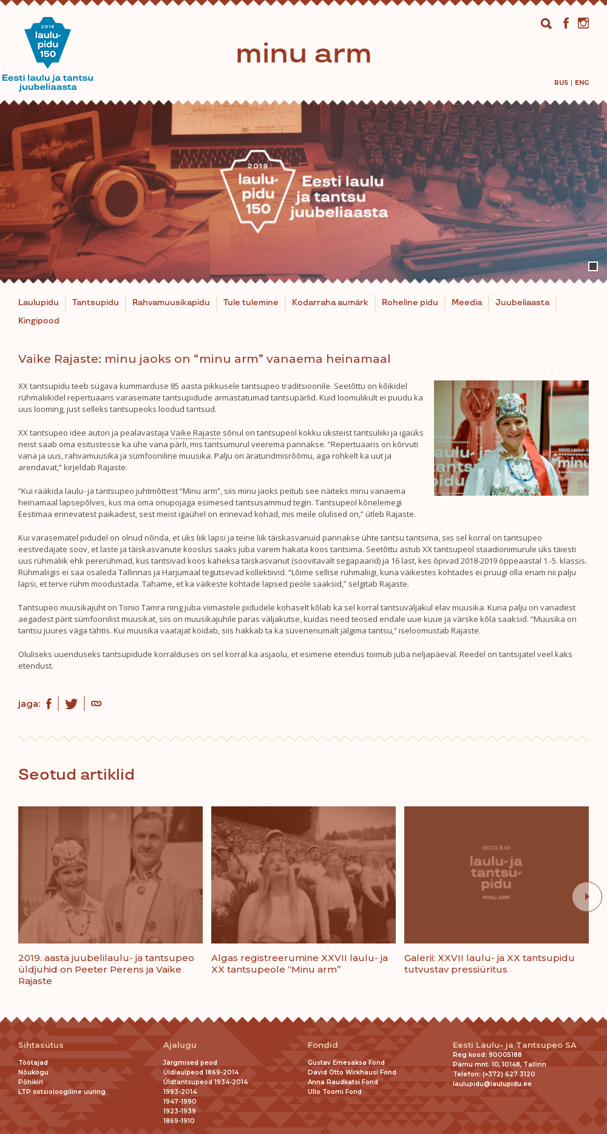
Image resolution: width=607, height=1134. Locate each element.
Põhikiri (30, 1082)
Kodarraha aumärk (330, 303)
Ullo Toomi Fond (335, 1092)
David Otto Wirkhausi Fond (352, 1072)
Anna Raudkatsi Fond (343, 1082)
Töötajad (33, 1063)
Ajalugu (180, 1045)
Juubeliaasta (522, 303)
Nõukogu (33, 1072)
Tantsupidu (95, 303)
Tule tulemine (251, 303)
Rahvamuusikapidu (171, 303)
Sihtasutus (41, 1045)
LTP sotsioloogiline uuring (62, 1092)
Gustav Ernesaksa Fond (346, 1063)
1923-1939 (179, 1111)
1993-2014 (180, 1092)
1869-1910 (179, 1121)
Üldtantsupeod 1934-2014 (205, 1082)
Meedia (467, 303)
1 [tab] (593, 266)
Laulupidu (38, 303)
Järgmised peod (190, 1063)
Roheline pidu (410, 303)
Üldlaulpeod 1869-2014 (201, 1072)
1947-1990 (180, 1101)
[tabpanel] (303, 191)
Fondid (323, 1045)
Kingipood (38, 321)
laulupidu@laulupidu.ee (492, 1084)
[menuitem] (561, 83)
